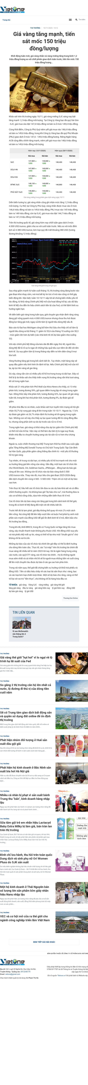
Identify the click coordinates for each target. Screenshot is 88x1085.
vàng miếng (44, 584)
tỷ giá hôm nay (58, 588)
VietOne (12, 9)
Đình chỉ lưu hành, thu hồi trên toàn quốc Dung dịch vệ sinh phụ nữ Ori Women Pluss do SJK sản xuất (26, 858)
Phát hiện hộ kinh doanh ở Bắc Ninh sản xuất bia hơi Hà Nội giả (25, 769)
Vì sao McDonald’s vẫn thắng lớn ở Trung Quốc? (20, 634)
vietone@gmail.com (12, 974)
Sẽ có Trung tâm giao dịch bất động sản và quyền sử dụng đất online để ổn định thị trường (26, 716)
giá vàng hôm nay (42, 588)
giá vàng (22, 584)
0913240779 (25, 972)
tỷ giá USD (29, 591)
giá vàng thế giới (58, 584)
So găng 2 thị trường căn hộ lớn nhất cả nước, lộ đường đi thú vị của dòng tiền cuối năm (25, 688)
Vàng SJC (32, 584)
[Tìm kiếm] (76, 20)
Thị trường (35, 28)
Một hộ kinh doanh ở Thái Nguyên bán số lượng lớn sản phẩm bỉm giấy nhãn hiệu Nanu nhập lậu (24, 890)
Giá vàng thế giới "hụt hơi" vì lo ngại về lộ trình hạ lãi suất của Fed (26, 659)
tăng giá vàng (15, 588)
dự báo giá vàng (16, 591)
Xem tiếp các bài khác (44, 942)
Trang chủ (6, 20)
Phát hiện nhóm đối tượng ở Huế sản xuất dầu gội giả (23, 741)
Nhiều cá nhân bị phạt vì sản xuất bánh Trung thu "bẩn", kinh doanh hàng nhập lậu (25, 798)
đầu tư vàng (28, 588)
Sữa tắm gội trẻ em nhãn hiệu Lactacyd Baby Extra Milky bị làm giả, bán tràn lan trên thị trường (26, 826)
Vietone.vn (62, 976)
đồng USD (71, 588)
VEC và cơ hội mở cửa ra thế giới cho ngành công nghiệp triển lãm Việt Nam (25, 918)
